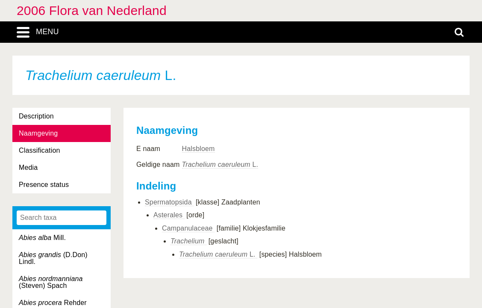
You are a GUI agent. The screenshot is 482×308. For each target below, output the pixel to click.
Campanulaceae (188, 228)
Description (36, 116)
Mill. (42, 237)
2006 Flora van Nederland (92, 10)
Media (28, 167)
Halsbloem (198, 148)
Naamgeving (38, 133)
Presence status (44, 184)
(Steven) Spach (51, 282)
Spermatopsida (169, 202)
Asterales (169, 215)
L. (220, 164)
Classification (39, 150)
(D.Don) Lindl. (53, 258)
